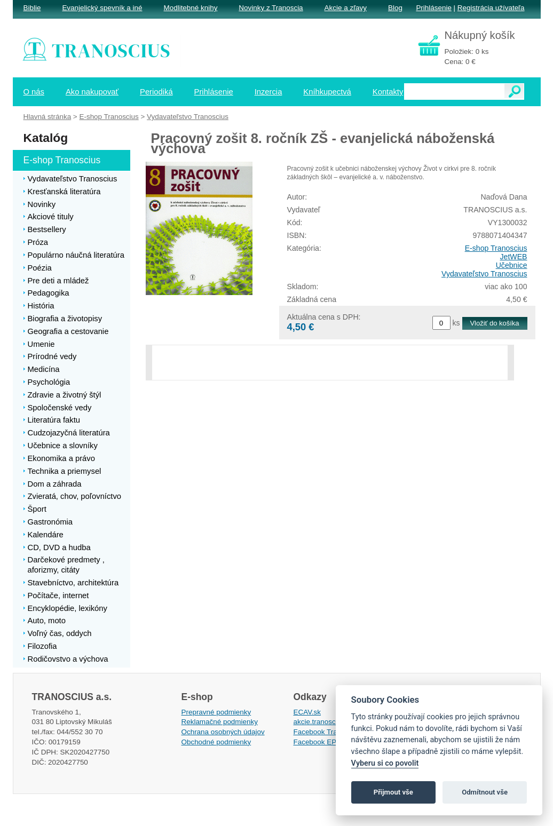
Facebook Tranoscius (328, 732)
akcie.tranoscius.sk (324, 722)
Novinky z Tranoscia (271, 8)
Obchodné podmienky (216, 742)
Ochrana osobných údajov (223, 732)
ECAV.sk (307, 712)
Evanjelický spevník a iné (102, 8)
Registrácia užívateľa (491, 8)
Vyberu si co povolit (385, 763)
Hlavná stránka (47, 117)
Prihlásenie (433, 8)
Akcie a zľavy (346, 8)
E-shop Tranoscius (496, 248)
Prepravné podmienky (216, 712)
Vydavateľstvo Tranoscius (484, 273)
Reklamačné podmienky (219, 722)
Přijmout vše (393, 792)
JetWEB (513, 256)
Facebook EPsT (319, 742)
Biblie (32, 8)
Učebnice (511, 265)
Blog (395, 8)
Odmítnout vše (485, 792)
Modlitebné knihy (191, 8)
